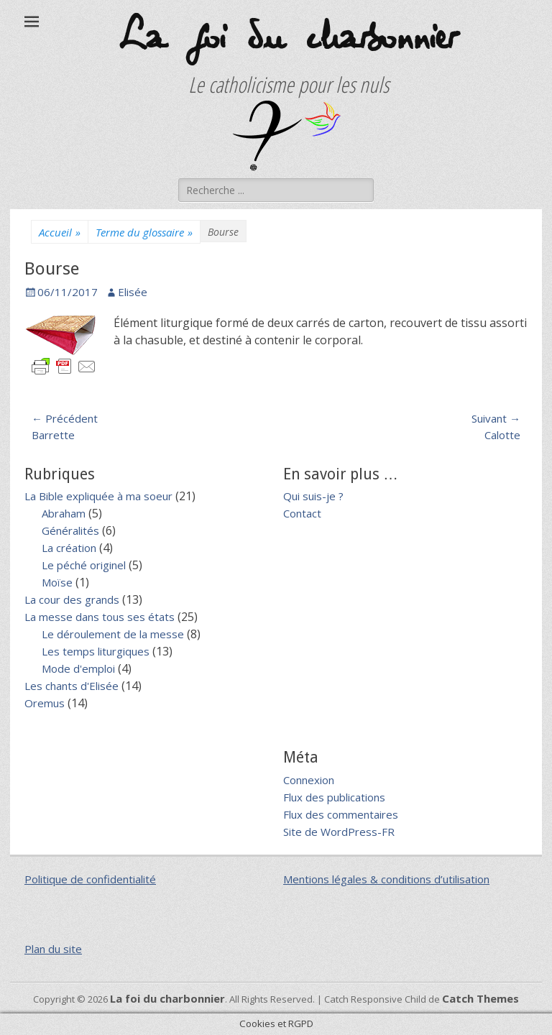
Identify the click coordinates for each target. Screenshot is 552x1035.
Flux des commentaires (340, 814)
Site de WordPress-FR (339, 831)
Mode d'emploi (78, 668)
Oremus (44, 703)
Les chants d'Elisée (71, 685)
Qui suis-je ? (313, 496)
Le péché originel (84, 565)
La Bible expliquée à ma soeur (98, 496)
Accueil (59, 232)
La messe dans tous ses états (99, 617)
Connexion (308, 780)
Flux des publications (334, 797)
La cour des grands (71, 599)
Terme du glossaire (144, 232)
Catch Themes (480, 998)
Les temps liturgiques (96, 651)
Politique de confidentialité (90, 879)
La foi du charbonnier (287, 38)
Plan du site (53, 949)
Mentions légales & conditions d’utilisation (386, 879)
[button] (287, 136)
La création (69, 547)
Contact (302, 513)
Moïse (57, 582)
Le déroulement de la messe (113, 634)
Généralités (70, 530)
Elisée (132, 292)
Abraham (64, 513)
